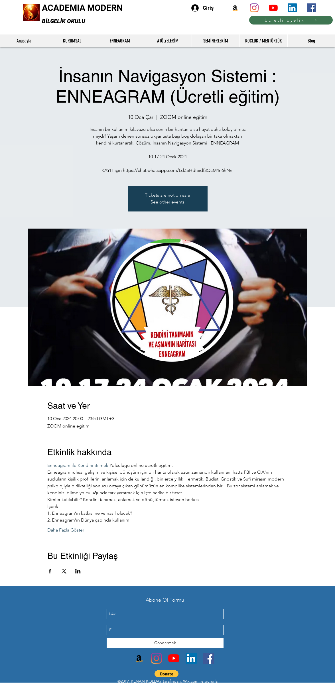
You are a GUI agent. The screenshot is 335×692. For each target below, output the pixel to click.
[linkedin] (292, 7)
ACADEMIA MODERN (82, 8)
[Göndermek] (165, 643)
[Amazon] (235, 7)
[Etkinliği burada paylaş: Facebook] (50, 571)
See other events (167, 202)
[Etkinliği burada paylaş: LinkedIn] (78, 571)
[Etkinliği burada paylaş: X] (64, 571)
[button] (167, 673)
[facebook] (311, 7)
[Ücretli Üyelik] (291, 20)
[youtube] (273, 7)
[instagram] (254, 7)
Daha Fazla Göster (65, 530)
